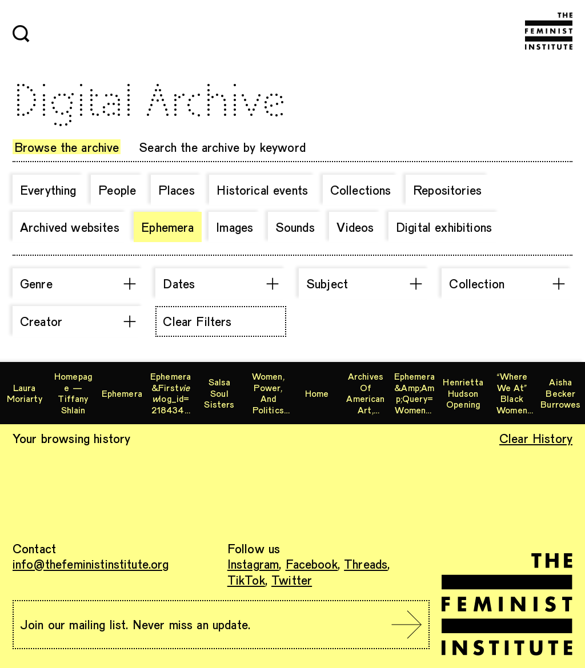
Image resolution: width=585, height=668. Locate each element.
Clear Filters (197, 320)
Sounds (295, 226)
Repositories (447, 189)
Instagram (253, 563)
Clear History (535, 438)
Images (234, 226)
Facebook (312, 563)
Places (176, 189)
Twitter (291, 579)
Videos (355, 226)
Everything (48, 189)
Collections (360, 189)
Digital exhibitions (444, 226)
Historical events (262, 189)
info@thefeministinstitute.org (91, 563)
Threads (365, 563)
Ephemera (167, 226)
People (117, 189)
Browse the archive (66, 146)
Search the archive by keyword (222, 146)
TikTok (246, 579)
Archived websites (69, 226)
